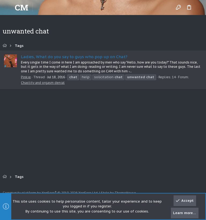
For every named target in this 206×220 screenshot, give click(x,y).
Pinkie (26, 77)
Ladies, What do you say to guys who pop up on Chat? (74, 56)
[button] (8, 7)
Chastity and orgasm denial (43, 83)
